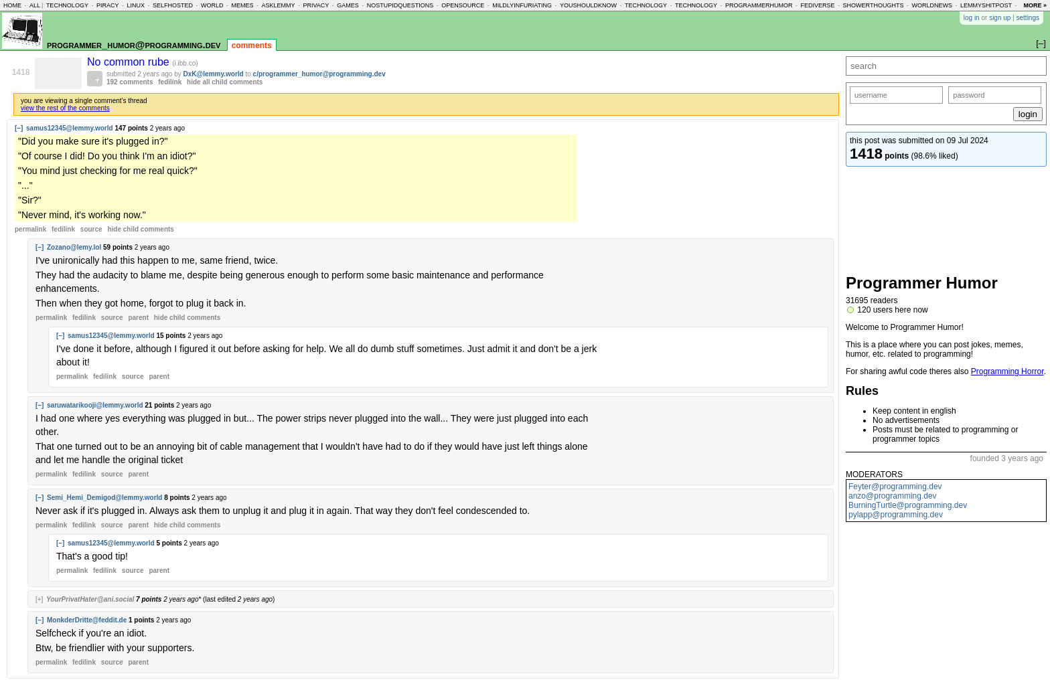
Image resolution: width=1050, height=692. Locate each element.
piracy (107, 5)
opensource (462, 5)
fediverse (818, 5)
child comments (140, 229)
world (212, 5)
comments (252, 45)
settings (1028, 17)
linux (136, 5)
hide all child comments (224, 82)
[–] (19, 128)
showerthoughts (873, 5)
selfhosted (173, 5)
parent (138, 317)
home (12, 5)
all (34, 5)
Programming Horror (1007, 371)
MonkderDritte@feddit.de (87, 620)
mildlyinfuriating (522, 5)
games (348, 5)
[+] (39, 599)
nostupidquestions (400, 5)
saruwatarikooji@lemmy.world (95, 405)
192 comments (129, 82)
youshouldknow (588, 5)
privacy (316, 5)
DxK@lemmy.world (213, 74)
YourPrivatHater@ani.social (90, 599)
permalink (30, 229)
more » (1035, 5)
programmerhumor (759, 5)
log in (972, 17)
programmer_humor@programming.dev (133, 44)
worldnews (931, 5)
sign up (999, 17)
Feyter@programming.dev (895, 486)
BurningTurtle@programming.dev (907, 505)
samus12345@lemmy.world (69, 128)
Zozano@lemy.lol (74, 247)
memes (242, 5)
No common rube (129, 62)
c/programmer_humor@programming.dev (319, 74)
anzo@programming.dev (892, 496)
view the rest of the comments (65, 108)
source (91, 229)
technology (67, 5)
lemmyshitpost (986, 5)
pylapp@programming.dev (895, 514)
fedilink (169, 82)
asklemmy (278, 5)
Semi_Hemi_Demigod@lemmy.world (104, 497)
